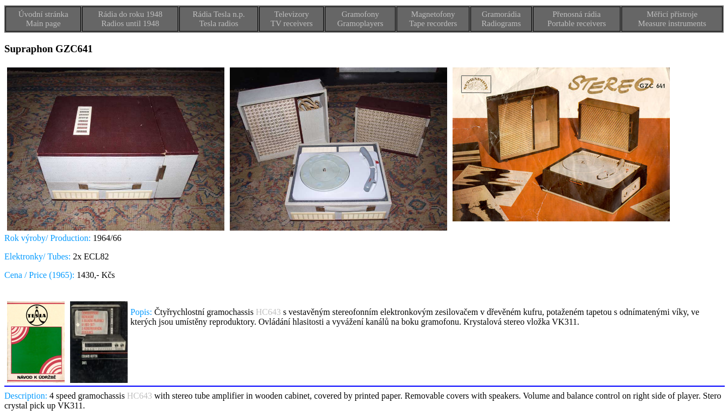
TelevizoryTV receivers (292, 19)
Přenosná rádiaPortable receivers (576, 19)
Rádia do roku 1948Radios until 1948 (130, 19)
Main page (43, 23)
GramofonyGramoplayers (360, 19)
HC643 (268, 312)
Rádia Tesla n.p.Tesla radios (219, 19)
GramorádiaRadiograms (501, 19)
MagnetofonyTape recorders (433, 19)
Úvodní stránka (43, 14)
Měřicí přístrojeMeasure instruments (672, 19)
